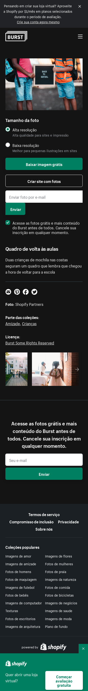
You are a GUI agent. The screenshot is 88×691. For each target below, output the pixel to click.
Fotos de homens (18, 571)
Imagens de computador (23, 602)
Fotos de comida (57, 587)
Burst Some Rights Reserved (29, 342)
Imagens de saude (58, 610)
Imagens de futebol (19, 587)
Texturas (11, 610)
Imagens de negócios (61, 602)
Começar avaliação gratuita (64, 680)
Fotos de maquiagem (21, 579)
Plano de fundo (56, 626)
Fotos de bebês (16, 595)
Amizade (12, 323)
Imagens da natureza (60, 579)
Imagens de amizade (20, 563)
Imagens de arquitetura (22, 626)
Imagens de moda (58, 618)
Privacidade (68, 521)
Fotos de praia (55, 571)
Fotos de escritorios (20, 618)
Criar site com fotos (44, 181)
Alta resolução (24, 129)
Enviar (15, 209)
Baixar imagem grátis (44, 164)
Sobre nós (44, 528)
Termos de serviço (44, 514)
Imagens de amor (18, 555)
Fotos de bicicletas (59, 595)
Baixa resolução (25, 145)
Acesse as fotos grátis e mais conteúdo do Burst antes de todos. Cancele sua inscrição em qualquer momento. (42, 227)
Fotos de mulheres (59, 563)
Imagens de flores (58, 555)
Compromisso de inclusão (31, 521)
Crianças (29, 323)
